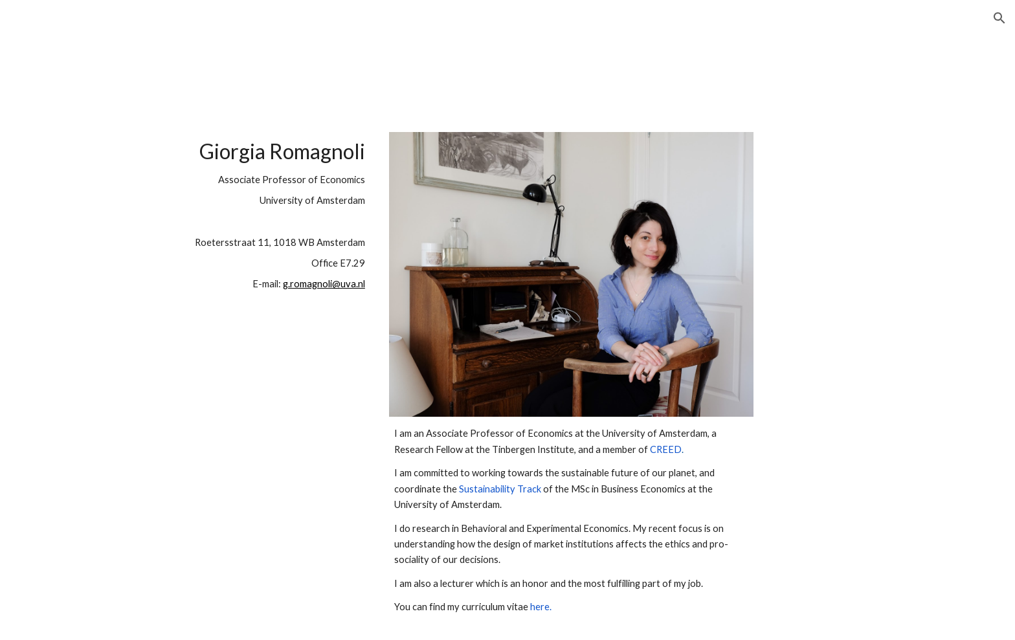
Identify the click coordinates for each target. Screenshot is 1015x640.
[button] (999, 18)
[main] (252, 272)
